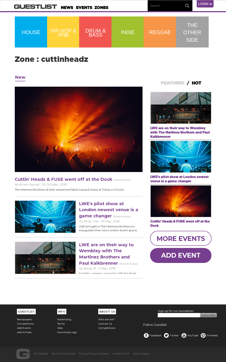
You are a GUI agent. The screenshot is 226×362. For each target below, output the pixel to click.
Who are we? (106, 319)
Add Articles (24, 332)
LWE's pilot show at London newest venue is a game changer (108, 209)
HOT (196, 83)
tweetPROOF (120, 353)
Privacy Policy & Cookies (94, 353)
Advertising (64, 319)
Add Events (24, 327)
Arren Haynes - (30, 184)
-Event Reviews (122, 180)
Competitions (25, 323)
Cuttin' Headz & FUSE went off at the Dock (63, 179)
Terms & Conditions (63, 353)
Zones (101, 7)
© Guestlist (41, 353)
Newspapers (24, 319)
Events (84, 7)
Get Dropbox (141, 353)
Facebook (152, 335)
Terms (61, 323)
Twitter (171, 335)
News (67, 7)
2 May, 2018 (106, 268)
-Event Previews (128, 264)
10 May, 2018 (110, 221)
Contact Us (105, 323)
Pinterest (209, 335)
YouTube (189, 335)
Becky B (90, 268)
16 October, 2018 (54, 184)
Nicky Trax (91, 221)
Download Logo (67, 332)
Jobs (60, 327)
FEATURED (172, 83)
